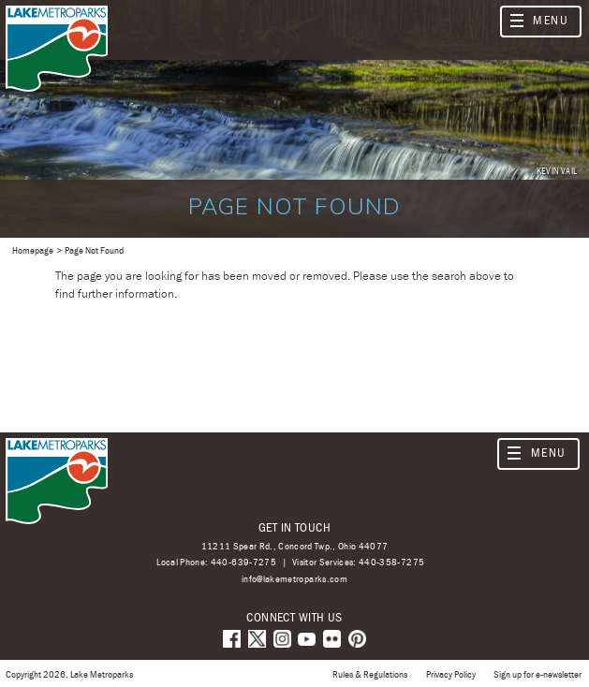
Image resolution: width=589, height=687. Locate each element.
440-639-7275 (243, 561)
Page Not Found (94, 249)
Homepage (32, 249)
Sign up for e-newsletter (537, 673)
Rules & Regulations (369, 673)
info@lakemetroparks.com (294, 579)
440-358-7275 (391, 561)
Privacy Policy (451, 673)
